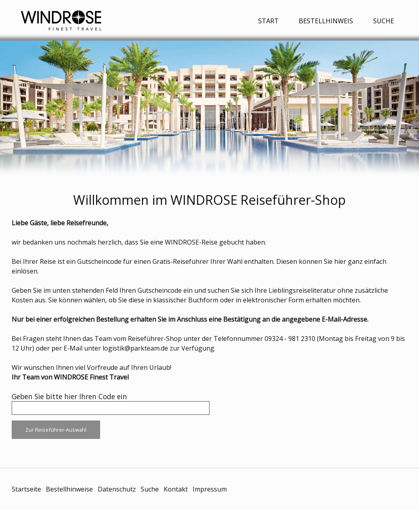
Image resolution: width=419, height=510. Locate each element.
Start (268, 20)
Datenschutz (117, 489)
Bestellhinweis (326, 20)
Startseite (26, 489)
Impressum (210, 489)
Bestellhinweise (69, 489)
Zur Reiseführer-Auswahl (55, 429)
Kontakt (176, 489)
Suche (383, 20)
